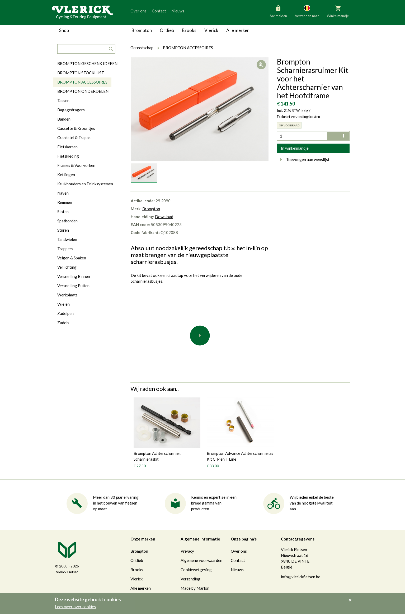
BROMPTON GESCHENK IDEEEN (87, 63)
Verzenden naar (307, 11)
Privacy (187, 551)
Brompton (141, 30)
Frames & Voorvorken (76, 165)
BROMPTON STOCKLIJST (80, 72)
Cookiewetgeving (196, 569)
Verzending (190, 578)
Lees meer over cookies (75, 606)
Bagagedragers (71, 109)
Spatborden (67, 220)
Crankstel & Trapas (74, 137)
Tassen (63, 100)
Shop (64, 30)
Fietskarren (67, 146)
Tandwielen (67, 239)
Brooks (189, 30)
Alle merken (237, 30)
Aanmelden (278, 11)
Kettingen (66, 174)
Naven (63, 193)
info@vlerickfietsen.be (300, 576)
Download (164, 216)
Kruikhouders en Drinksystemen (85, 183)
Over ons (138, 10)
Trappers (65, 248)
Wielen (63, 304)
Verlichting (67, 267)
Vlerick (211, 30)
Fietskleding (68, 156)
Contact (159, 10)
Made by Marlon (195, 588)
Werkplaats (67, 294)
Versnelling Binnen (73, 276)
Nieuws (177, 10)
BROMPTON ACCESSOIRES (82, 82)
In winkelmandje (295, 148)
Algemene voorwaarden (201, 560)
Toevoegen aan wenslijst (303, 159)
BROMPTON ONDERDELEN (83, 91)
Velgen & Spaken (71, 257)
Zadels (63, 322)
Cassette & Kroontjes (76, 128)
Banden (63, 119)
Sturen (63, 230)
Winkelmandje (338, 11)
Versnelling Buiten (73, 285)
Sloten (63, 211)
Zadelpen (65, 313)
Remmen (64, 202)
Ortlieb (167, 30)
